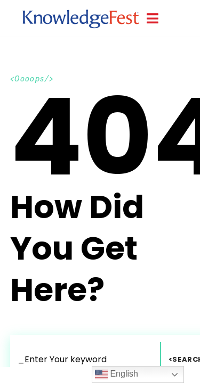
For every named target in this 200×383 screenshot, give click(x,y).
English (116, 374)
